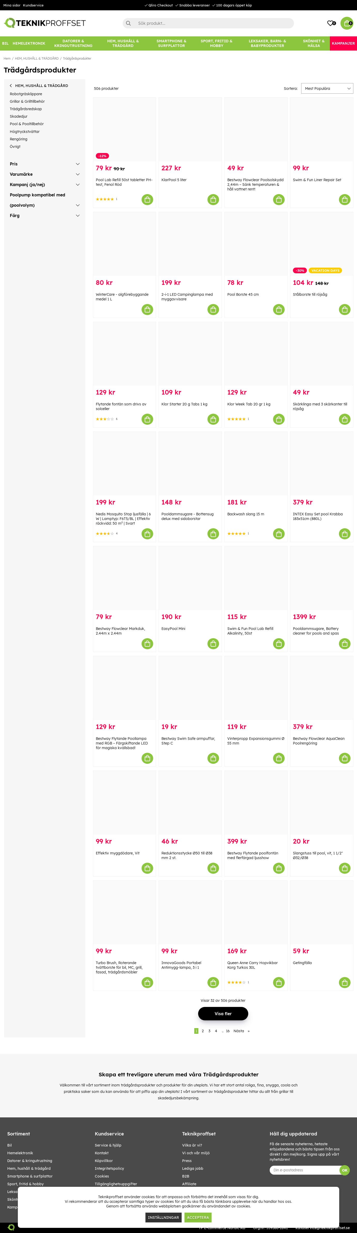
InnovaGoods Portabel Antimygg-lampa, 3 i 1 (181, 965)
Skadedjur (18, 116)
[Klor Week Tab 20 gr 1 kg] (256, 354)
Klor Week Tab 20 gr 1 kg (248, 404)
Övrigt (15, 146)
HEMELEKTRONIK (20, 1153)
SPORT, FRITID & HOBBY (25, 1184)
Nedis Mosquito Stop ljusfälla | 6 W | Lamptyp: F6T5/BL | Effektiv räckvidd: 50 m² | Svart (123, 519)
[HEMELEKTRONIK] (29, 43)
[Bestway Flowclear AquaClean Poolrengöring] (322, 688)
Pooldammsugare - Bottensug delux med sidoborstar (187, 516)
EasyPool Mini (173, 628)
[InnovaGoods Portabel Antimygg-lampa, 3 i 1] (190, 912)
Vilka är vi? (192, 1145)
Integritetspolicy (109, 1168)
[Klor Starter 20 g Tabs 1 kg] (190, 354)
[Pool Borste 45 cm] (256, 244)
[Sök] (208, 23)
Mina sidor (11, 5)
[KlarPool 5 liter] (190, 129)
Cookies (102, 1176)
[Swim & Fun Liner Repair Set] (322, 129)
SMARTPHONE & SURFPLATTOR (30, 1176)
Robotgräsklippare (26, 94)
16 (228, 1031)
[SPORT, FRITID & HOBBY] (216, 43)
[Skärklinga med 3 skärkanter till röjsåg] (322, 354)
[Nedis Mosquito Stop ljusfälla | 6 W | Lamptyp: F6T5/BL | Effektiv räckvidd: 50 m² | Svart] (124, 463)
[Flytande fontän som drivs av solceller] (124, 354)
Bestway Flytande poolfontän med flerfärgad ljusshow (252, 855)
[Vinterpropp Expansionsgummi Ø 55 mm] (256, 688)
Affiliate (189, 1184)
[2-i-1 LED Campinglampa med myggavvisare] (190, 244)
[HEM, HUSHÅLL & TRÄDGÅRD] (123, 43)
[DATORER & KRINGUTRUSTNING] (73, 43)
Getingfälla (302, 962)
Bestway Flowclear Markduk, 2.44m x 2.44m (120, 631)
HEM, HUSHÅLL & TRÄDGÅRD (37, 58)
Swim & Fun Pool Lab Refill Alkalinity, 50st (250, 631)
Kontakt (101, 1153)
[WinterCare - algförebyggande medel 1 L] (124, 244)
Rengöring (18, 139)
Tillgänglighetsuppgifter (116, 1184)
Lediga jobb (192, 1168)
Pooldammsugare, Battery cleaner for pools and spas (316, 631)
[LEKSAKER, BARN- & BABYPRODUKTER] (267, 43)
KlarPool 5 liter (174, 180)
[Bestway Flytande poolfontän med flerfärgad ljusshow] (256, 803)
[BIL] (5, 43)
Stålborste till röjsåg (310, 294)
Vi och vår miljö (196, 1153)
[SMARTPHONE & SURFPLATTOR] (171, 43)
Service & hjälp (108, 1145)
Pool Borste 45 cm (243, 294)
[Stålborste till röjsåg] (322, 244)
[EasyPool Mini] (190, 578)
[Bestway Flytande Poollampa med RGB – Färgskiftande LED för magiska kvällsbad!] (124, 688)
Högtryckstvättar (25, 131)
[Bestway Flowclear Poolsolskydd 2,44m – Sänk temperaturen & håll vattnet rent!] (256, 129)
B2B (185, 1176)
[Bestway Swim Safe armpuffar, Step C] (190, 688)
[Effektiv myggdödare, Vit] (124, 803)
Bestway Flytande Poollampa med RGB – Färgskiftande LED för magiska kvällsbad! (122, 743)
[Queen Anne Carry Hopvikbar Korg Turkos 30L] (256, 912)
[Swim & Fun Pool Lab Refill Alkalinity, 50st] (256, 578)
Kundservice (33, 5)
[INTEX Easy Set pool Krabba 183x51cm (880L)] (322, 463)
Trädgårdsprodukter (77, 58)
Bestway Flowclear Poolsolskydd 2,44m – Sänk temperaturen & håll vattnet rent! (255, 184)
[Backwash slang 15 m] (256, 463)
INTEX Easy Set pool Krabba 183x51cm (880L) (318, 516)
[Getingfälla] (322, 912)
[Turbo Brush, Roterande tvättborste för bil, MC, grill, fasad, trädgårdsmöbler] (124, 912)
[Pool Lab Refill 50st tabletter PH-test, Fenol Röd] (124, 129)
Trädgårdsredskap (26, 109)
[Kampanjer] (343, 43)
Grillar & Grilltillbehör (27, 101)
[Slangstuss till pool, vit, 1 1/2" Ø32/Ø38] (322, 803)
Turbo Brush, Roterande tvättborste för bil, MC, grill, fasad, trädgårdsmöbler (119, 967)
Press (187, 1160)
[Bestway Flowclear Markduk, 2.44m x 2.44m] (124, 578)
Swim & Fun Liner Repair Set (317, 180)
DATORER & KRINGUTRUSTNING (29, 1160)
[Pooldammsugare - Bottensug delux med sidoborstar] (190, 463)
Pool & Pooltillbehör (27, 124)
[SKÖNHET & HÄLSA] (314, 43)
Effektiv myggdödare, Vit (117, 853)
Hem (7, 58)
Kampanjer (17, 1207)
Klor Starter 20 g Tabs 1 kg (184, 404)
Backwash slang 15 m (245, 514)
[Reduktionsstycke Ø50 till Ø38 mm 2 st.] (190, 803)
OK (344, 1170)
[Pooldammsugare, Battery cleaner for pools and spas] (322, 578)
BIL (9, 1145)
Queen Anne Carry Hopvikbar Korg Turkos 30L (252, 965)
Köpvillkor (104, 1160)
